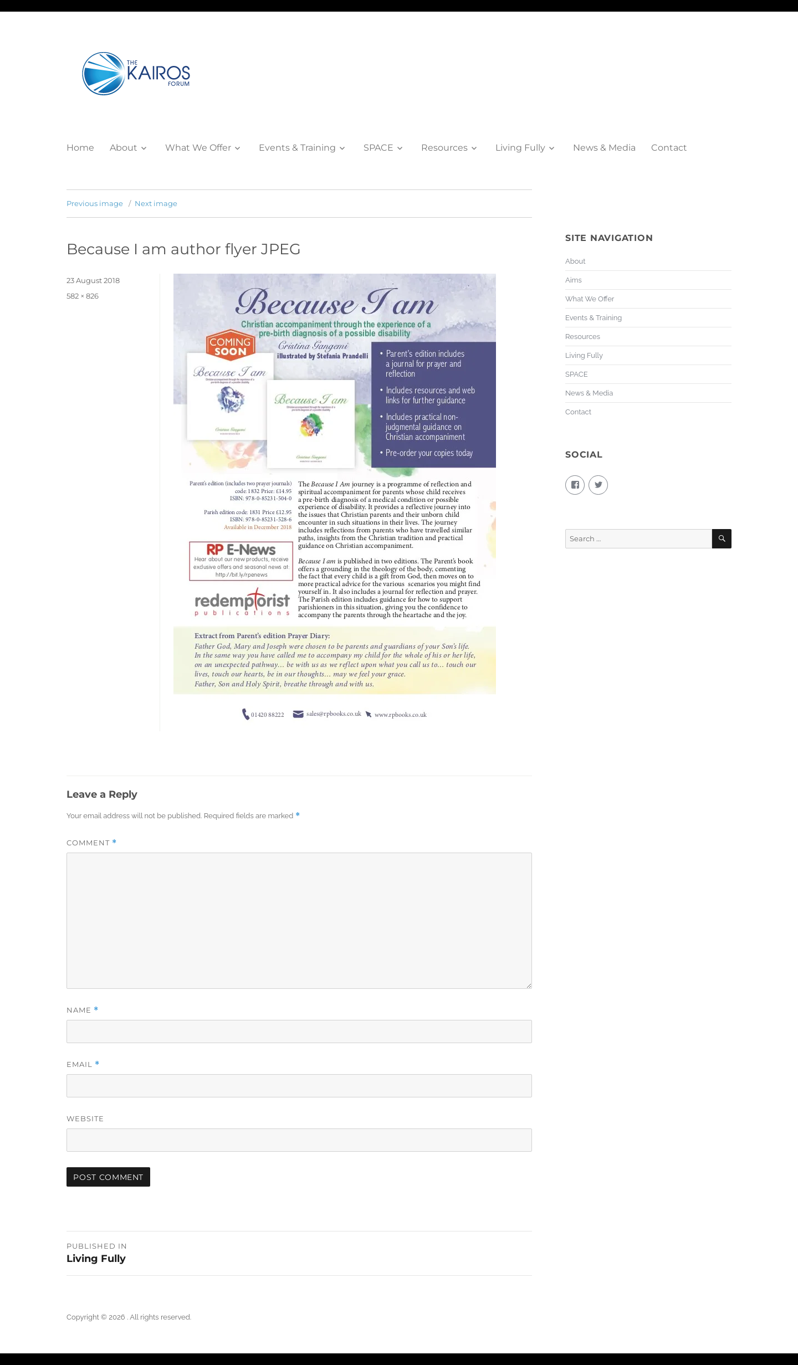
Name (82, 1010)
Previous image (94, 203)
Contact (669, 147)
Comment (91, 843)
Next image (156, 203)
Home (80, 147)
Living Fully (520, 147)
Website (85, 1118)
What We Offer (198, 147)
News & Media (604, 147)
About (123, 147)
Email (83, 1064)
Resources (444, 147)
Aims (573, 280)
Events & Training (297, 147)
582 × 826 (82, 295)
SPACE (378, 147)
